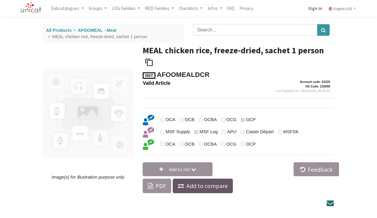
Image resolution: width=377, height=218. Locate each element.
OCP (251, 119)
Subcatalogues (65, 8)
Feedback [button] (316, 169)
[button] (177, 169)
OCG (231, 119)
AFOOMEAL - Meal (97, 30)
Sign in (315, 8)
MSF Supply (177, 131)
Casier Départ (259, 131)
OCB (190, 119)
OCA (170, 119)
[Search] (323, 30)
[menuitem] (231, 8)
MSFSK (291, 131)
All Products (59, 30)
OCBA (210, 119)
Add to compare (207, 186)
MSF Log (208, 131)
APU (231, 131)
